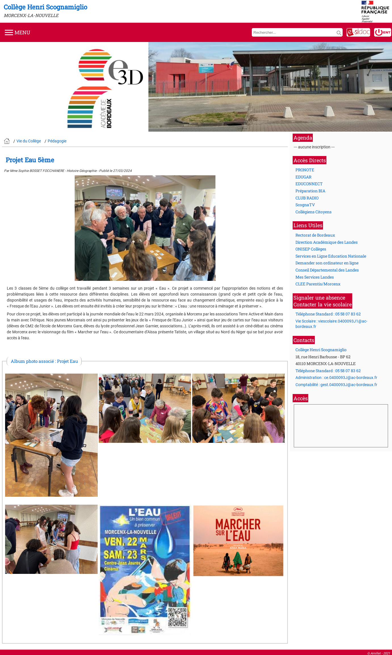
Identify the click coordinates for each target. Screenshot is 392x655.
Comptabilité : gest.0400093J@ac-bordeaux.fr (336, 384)
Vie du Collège (28, 141)
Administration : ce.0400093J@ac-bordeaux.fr (336, 377)
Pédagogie (57, 141)
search (339, 33)
